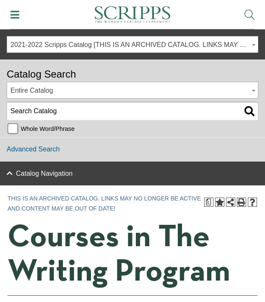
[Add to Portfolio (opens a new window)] (219, 202)
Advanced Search (33, 149)
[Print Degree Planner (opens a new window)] (208, 202)
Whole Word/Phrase (48, 128)
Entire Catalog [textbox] (31, 90)
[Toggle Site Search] (249, 15)
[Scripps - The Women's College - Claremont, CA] (132, 13)
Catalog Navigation (44, 173)
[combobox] (132, 44)
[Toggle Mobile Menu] (14, 15)
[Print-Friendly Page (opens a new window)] (241, 202)
